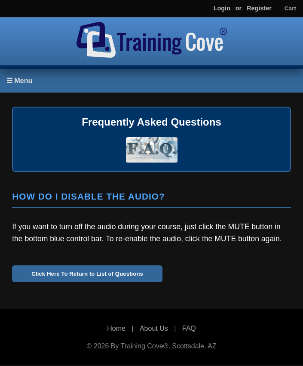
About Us (154, 328)
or (239, 8)
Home (116, 328)
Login (222, 8)
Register (259, 8)
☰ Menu (19, 80)
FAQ (189, 328)
